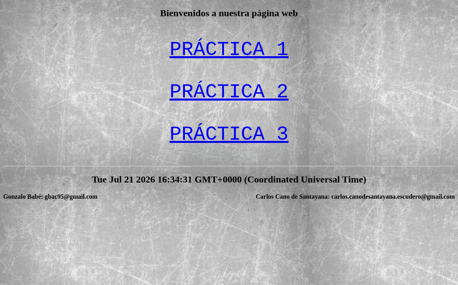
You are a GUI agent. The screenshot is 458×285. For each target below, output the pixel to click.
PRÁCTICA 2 (228, 92)
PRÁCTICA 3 (228, 134)
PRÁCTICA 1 (228, 49)
